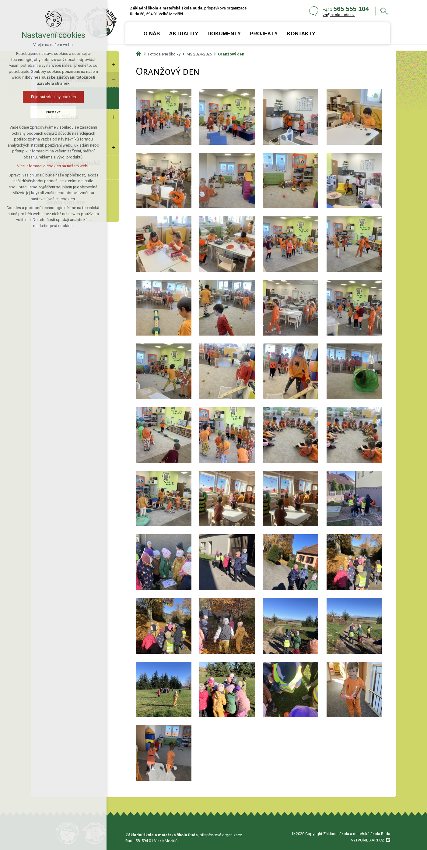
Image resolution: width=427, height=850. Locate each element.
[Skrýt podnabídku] (113, 79)
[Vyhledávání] (384, 11)
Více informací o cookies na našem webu (53, 166)
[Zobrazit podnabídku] (113, 64)
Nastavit (53, 112)
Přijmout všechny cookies (53, 96)
